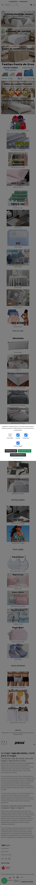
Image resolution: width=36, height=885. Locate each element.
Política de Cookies (18, 458)
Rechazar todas (11, 451)
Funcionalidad (18, 444)
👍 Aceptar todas (24, 451)
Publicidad (26, 436)
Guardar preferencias (18, 455)
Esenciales (10, 436)
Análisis (18, 436)
